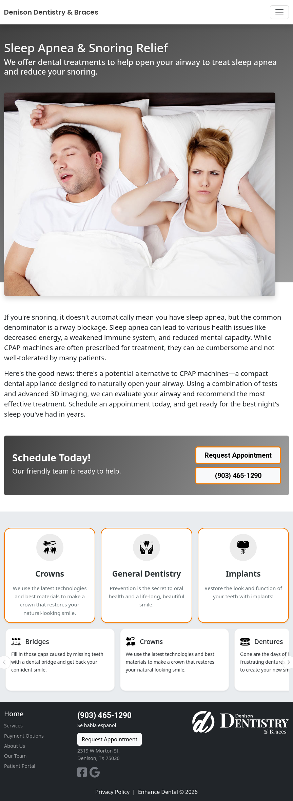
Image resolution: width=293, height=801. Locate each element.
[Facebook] (83, 774)
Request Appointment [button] (238, 455)
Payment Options (24, 736)
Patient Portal (19, 766)
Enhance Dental (158, 792)
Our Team (15, 756)
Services (13, 725)
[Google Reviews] (95, 774)
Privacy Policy (112, 792)
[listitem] (60, 659)
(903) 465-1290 (104, 715)
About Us (14, 746)
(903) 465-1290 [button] (238, 476)
